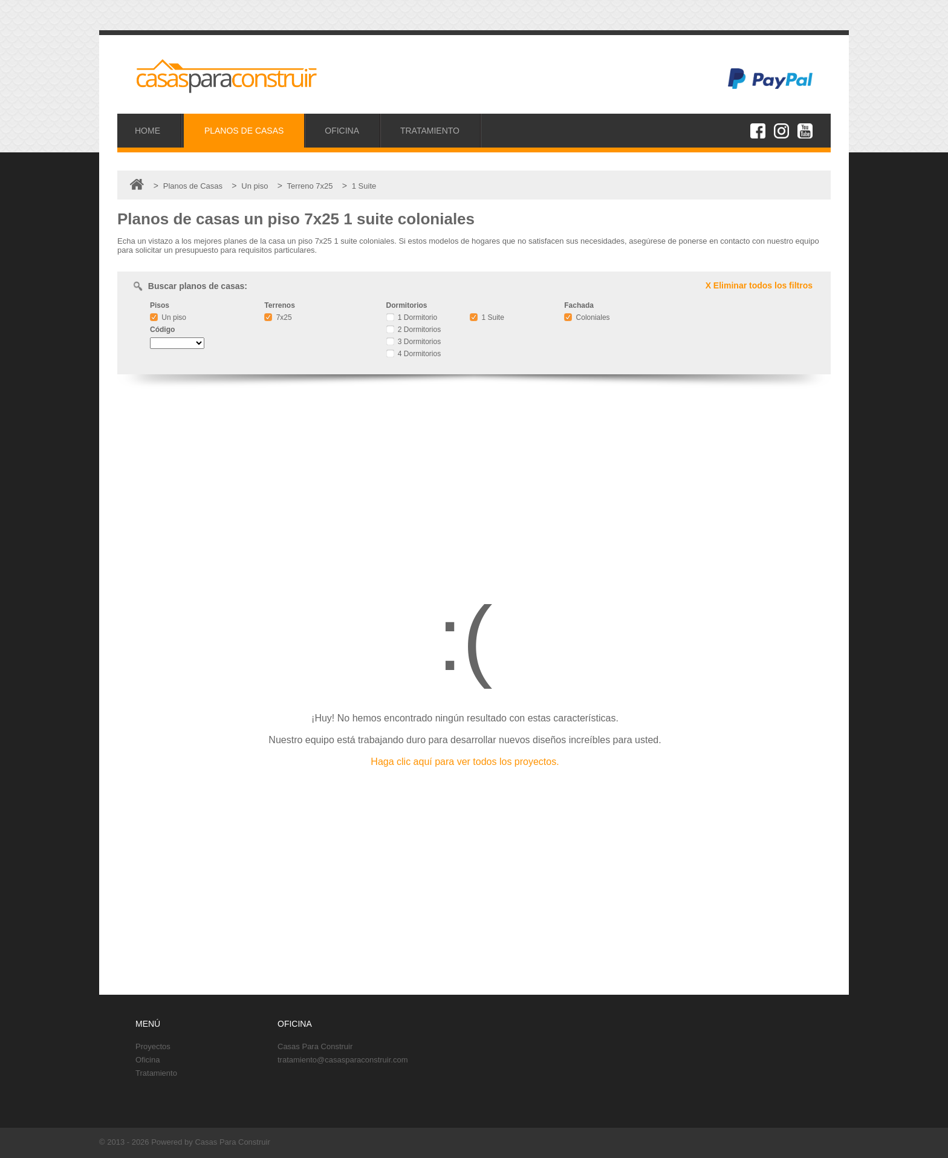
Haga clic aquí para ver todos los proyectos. (465, 761)
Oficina (147, 1059)
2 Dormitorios (413, 329)
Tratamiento (156, 1073)
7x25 (277, 317)
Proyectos (152, 1046)
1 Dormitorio (412, 317)
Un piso (168, 317)
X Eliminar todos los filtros (759, 285)
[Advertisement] (474, 480)
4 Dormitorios (413, 354)
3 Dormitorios (413, 341)
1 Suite (487, 317)
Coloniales (586, 317)
